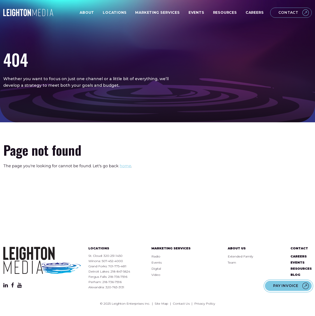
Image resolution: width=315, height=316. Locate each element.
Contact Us (181, 304)
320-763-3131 (114, 287)
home (125, 166)
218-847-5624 (120, 271)
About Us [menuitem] (237, 248)
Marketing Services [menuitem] (171, 248)
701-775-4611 (117, 266)
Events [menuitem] (156, 262)
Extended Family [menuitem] (240, 256)
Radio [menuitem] (155, 256)
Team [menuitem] (232, 262)
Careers (255, 12)
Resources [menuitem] (301, 269)
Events (196, 12)
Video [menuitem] (155, 275)
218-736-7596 (117, 277)
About (87, 12)
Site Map (161, 304)
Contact (288, 12)
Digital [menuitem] (156, 269)
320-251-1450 (112, 256)
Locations (114, 12)
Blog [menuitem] (295, 275)
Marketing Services (157, 12)
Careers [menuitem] (298, 256)
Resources (225, 12)
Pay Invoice (285, 286)
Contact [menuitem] (299, 248)
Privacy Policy (204, 304)
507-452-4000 (112, 261)
